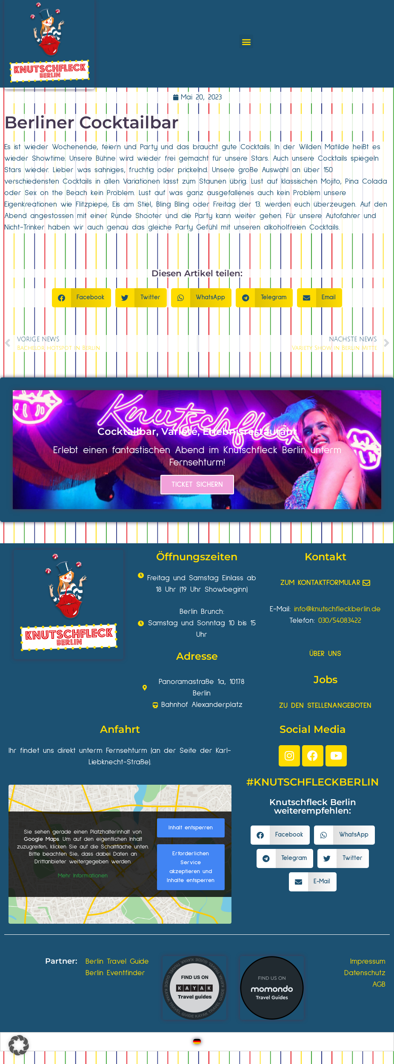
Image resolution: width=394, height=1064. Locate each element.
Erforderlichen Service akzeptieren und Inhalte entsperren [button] (190, 867)
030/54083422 (339, 620)
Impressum (367, 961)
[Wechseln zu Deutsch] (197, 1042)
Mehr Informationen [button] (83, 876)
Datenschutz (364, 973)
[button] (246, 41)
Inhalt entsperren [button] (190, 828)
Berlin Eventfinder (115, 973)
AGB (378, 984)
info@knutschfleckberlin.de (337, 609)
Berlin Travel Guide (117, 961)
